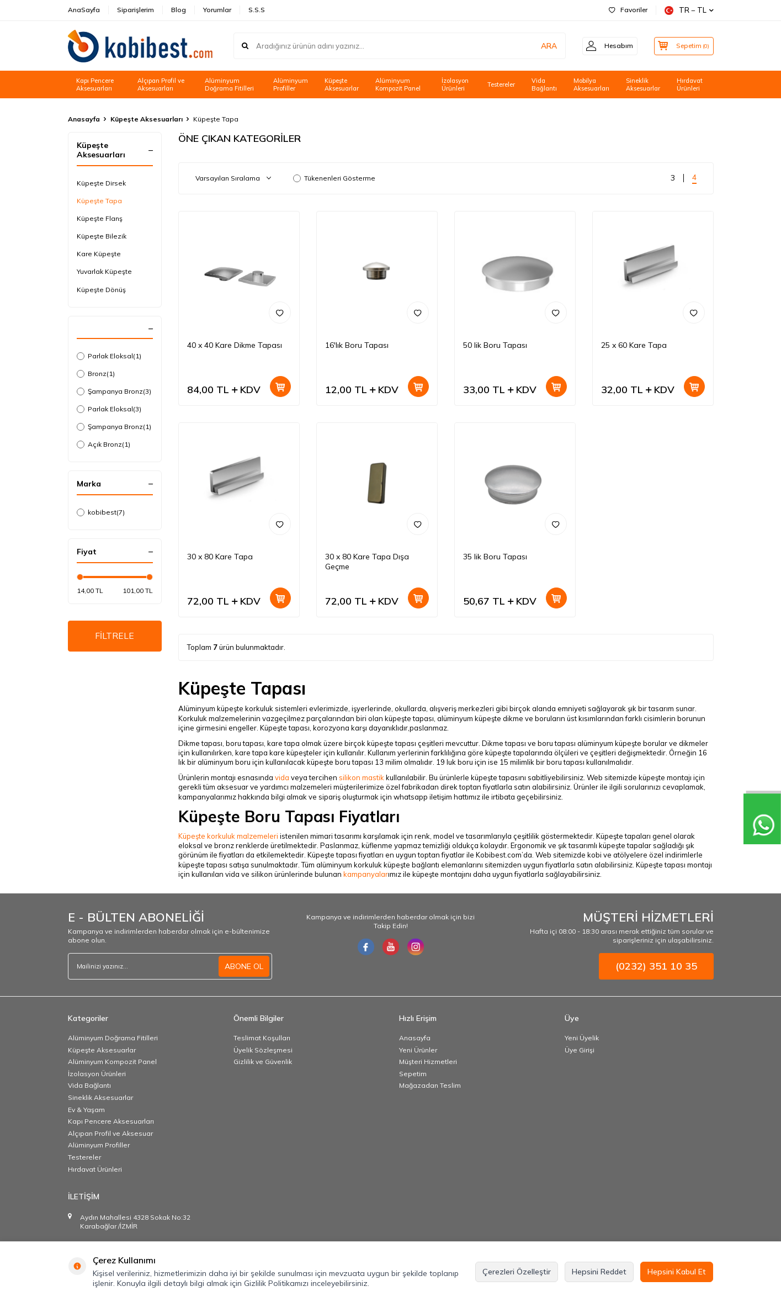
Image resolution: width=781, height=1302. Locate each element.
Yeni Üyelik (582, 1038)
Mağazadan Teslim (430, 1085)
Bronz (96, 373)
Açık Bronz (103, 444)
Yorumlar (217, 10)
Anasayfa (84, 119)
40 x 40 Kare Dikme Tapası (234, 345)
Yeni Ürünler (418, 1050)
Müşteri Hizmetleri (428, 1061)
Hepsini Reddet (599, 1272)
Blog (178, 10)
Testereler (501, 84)
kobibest (101, 512)
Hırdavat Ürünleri (690, 85)
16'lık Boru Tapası (357, 345)
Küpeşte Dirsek (101, 183)
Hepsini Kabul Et (676, 1272)
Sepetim (413, 1074)
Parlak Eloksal (109, 356)
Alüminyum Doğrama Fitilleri (229, 85)
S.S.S (256, 10)
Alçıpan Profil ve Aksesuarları (160, 85)
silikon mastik (361, 777)
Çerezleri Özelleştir (516, 1272)
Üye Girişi (579, 1050)
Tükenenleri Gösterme (334, 178)
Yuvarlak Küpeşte (104, 271)
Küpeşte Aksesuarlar (342, 85)
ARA (541, 46)
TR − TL (689, 10)
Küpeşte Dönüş (101, 289)
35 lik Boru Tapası (495, 557)
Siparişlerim (135, 10)
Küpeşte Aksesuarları (146, 119)
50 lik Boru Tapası (495, 345)
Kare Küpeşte (99, 254)
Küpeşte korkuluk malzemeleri (228, 836)
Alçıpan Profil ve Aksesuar (110, 1133)
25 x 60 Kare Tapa (634, 345)
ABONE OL (244, 966)
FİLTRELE (114, 636)
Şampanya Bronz (114, 391)
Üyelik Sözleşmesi (263, 1050)
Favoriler (628, 10)
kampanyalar (365, 874)
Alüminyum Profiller (290, 85)
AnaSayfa (84, 10)
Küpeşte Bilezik (101, 236)
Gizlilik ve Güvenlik (262, 1061)
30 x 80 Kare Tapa (220, 557)
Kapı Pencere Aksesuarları (95, 85)
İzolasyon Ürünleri (455, 85)
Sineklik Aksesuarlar (643, 85)
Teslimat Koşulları (261, 1038)
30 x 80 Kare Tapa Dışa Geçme (367, 562)
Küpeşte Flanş (100, 218)
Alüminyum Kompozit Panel (398, 85)
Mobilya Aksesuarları (591, 85)
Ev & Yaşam (86, 1109)
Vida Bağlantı (544, 85)
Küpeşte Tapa (99, 201)
